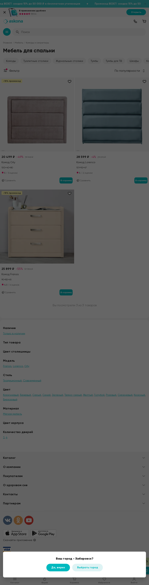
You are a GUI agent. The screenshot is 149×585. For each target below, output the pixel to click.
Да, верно (58, 567)
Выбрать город (87, 567)
